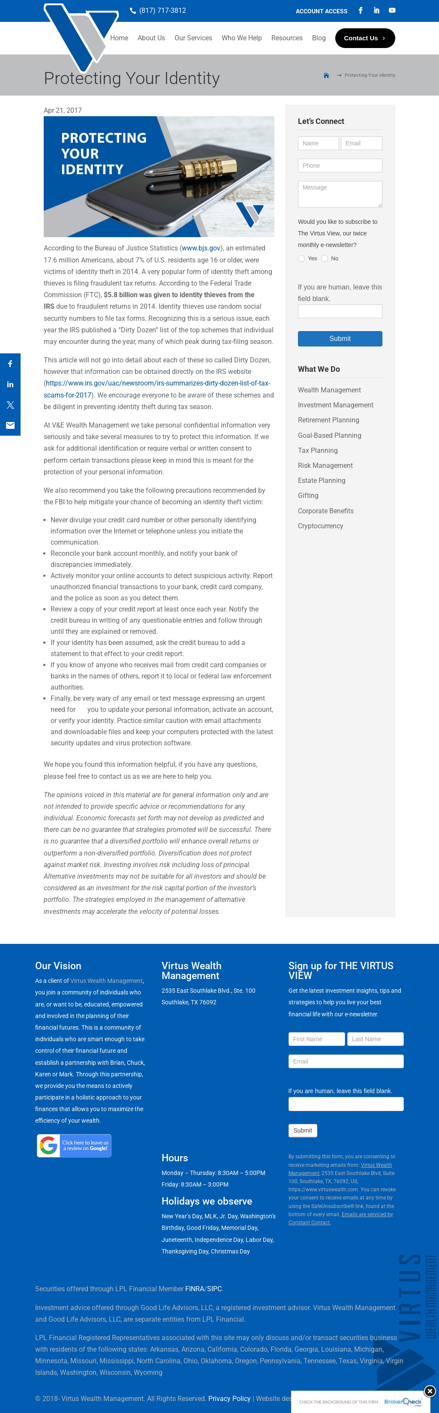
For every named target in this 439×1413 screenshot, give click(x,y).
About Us (151, 38)
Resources (287, 38)
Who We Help (242, 38)
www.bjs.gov (201, 248)
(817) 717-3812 (162, 10)
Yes (307, 258)
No (329, 258)
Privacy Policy (229, 1399)
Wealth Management (329, 390)
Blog (319, 38)
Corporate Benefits (326, 511)
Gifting (308, 495)
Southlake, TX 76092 (189, 1002)
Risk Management (325, 465)
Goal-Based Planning (329, 435)
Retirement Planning (328, 420)
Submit (340, 338)
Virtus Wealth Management (106, 980)
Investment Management (335, 405)
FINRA (194, 1289)
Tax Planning (318, 450)
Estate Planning (322, 480)
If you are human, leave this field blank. (341, 1091)
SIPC (214, 1289)
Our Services (193, 38)
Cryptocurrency (320, 526)
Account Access (322, 11)
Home (119, 38)
